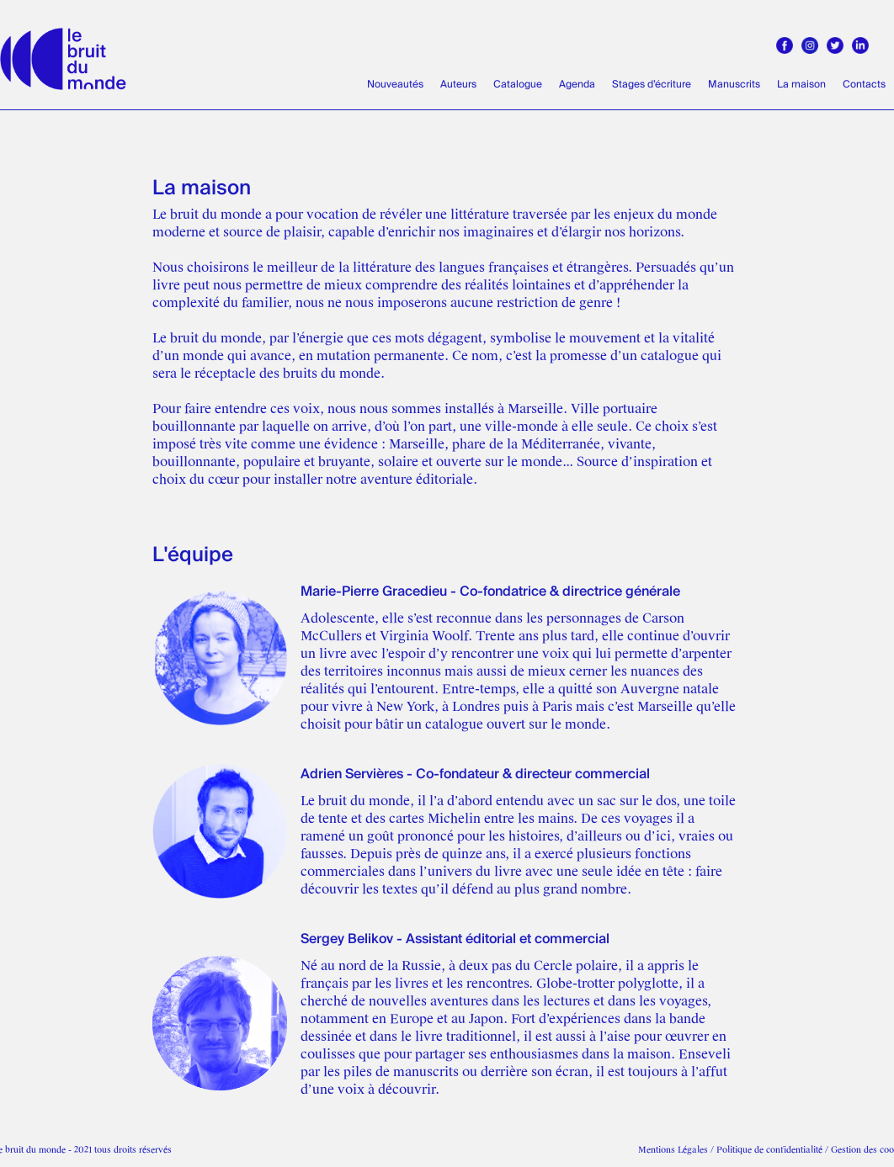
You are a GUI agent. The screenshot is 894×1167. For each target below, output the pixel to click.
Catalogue (517, 84)
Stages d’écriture (651, 84)
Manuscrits (734, 84)
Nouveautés (395, 84)
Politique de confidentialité (769, 1149)
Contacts (864, 84)
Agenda (577, 84)
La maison (801, 84)
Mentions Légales (673, 1149)
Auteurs (458, 84)
